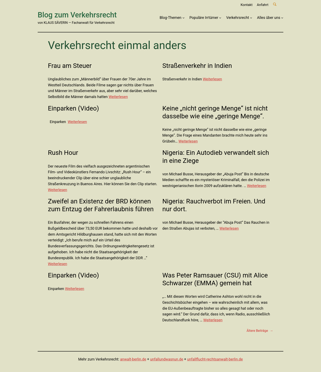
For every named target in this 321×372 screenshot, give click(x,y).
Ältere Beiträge (259, 330)
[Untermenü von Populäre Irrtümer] (220, 18)
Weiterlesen (118, 97)
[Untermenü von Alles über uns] (282, 18)
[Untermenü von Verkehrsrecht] (251, 18)
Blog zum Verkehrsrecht (77, 15)
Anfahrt (262, 5)
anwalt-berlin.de (133, 359)
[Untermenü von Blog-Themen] (183, 18)
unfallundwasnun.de (166, 359)
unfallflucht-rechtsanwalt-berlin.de (215, 359)
